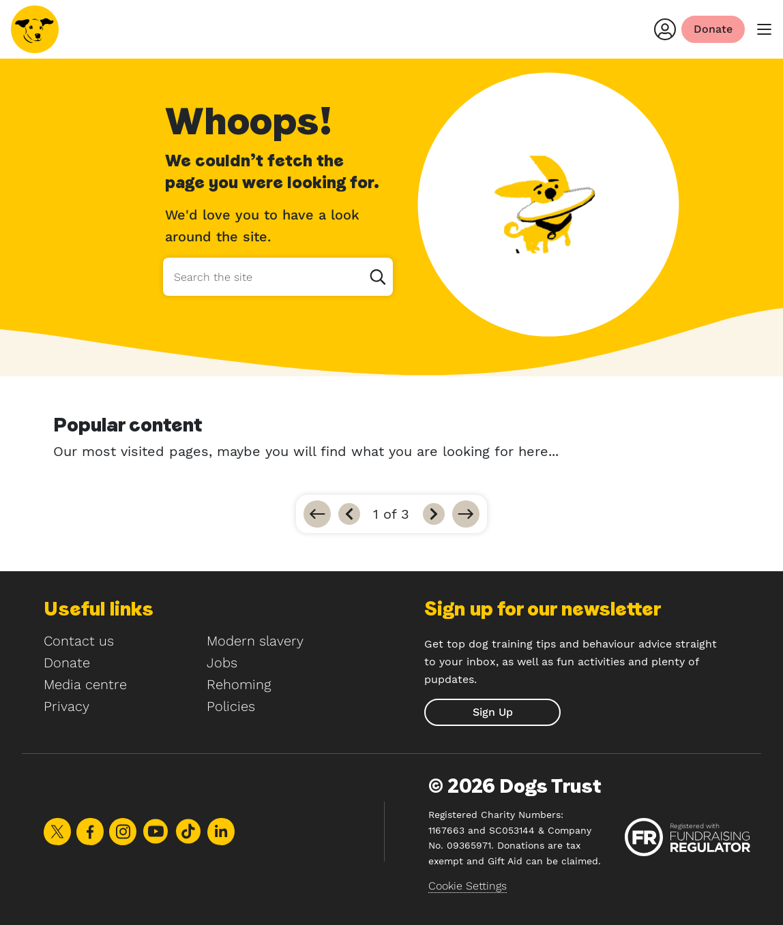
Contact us (79, 641)
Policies (231, 706)
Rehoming (239, 684)
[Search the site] (277, 277)
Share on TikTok (188, 831)
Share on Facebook (90, 831)
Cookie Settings (467, 885)
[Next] (434, 514)
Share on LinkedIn (221, 831)
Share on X (57, 831)
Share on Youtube (155, 831)
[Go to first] (317, 514)
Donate (67, 662)
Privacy (66, 706)
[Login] (665, 29)
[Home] (35, 29)
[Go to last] (465, 514)
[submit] (492, 712)
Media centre (85, 684)
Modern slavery (255, 641)
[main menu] (764, 29)
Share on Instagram (122, 831)
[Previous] (349, 514)
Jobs (222, 662)
